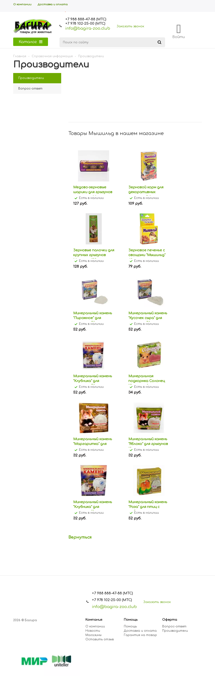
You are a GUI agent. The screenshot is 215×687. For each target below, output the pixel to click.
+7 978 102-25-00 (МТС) (85, 24)
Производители (175, 630)
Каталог (30, 42)
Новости (92, 630)
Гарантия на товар (140, 635)
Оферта (169, 619)
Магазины (93, 635)
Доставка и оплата (140, 630)
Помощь (130, 619)
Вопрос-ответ (174, 626)
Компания (93, 619)
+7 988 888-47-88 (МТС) (85, 19)
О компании (95, 626)
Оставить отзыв (99, 639)
